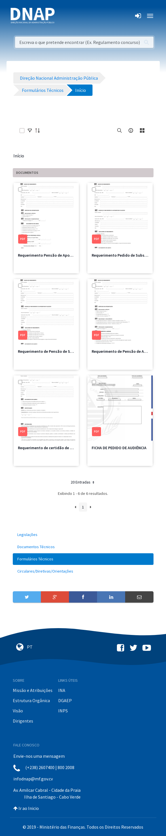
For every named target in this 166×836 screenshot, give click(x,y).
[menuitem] (83, 535)
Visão (18, 710)
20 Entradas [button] (83, 482)
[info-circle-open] (130, 130)
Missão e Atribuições (32, 690)
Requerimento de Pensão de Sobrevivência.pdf (59, 351)
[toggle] (30, 130)
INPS (63, 710)
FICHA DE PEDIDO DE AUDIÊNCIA (119, 447)
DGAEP (65, 700)
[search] (119, 130)
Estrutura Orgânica (31, 700)
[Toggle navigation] (62, 16)
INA (61, 690)
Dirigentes (23, 721)
